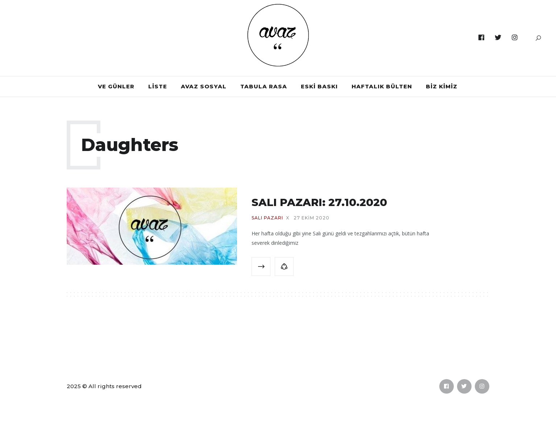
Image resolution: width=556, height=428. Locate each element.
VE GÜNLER (116, 86)
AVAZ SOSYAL (204, 86)
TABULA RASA (263, 86)
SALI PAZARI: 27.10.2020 (319, 202)
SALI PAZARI (267, 218)
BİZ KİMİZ (441, 86)
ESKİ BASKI (319, 86)
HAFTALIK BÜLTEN (382, 86)
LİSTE (157, 86)
